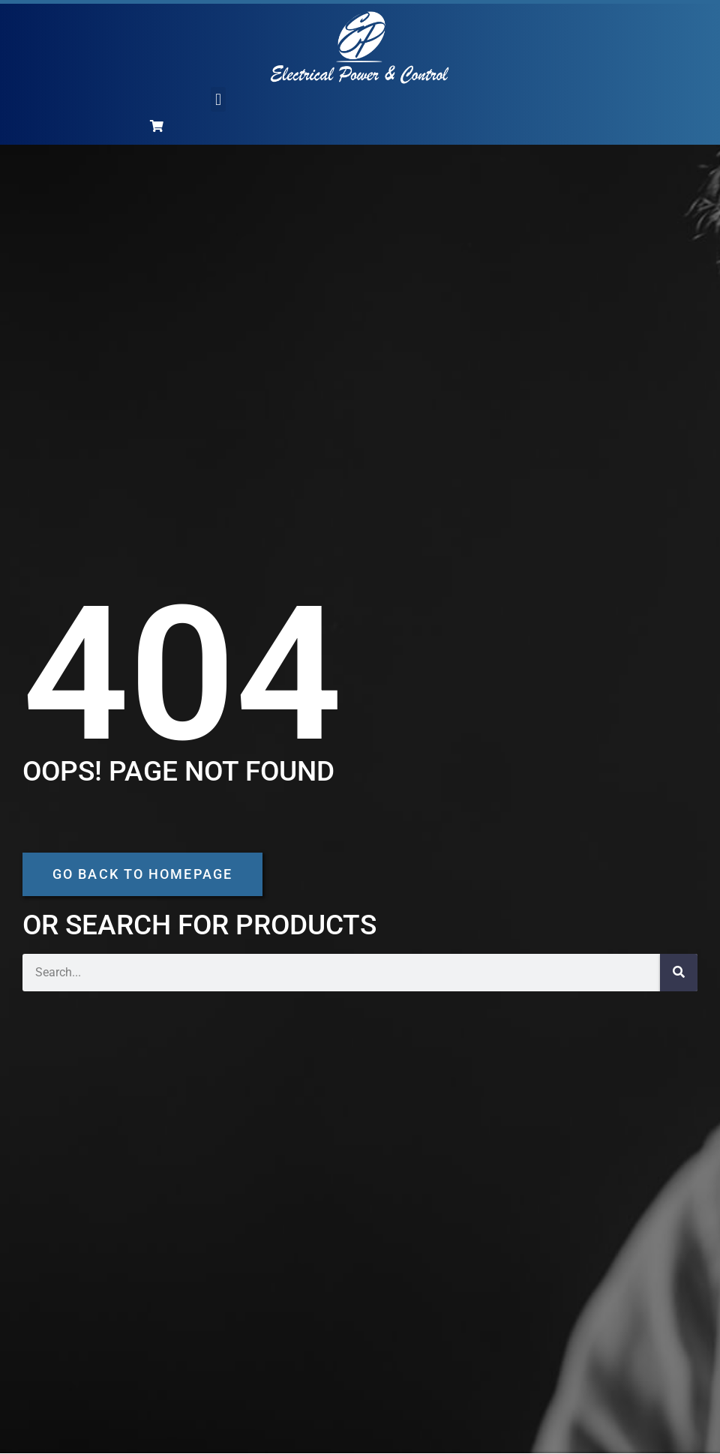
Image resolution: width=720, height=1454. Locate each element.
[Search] (679, 972)
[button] (218, 99)
